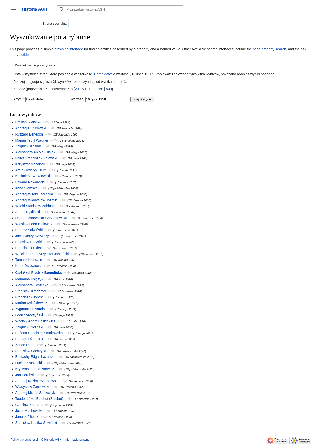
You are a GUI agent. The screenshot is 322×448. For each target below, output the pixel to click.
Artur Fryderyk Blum (30, 170)
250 (100, 89)
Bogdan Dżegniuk (29, 339)
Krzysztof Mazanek (30, 164)
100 (91, 89)
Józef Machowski (28, 411)
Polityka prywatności (24, 439)
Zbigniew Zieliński (29, 327)
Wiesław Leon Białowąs (33, 224)
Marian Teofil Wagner (31, 140)
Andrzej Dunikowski (30, 128)
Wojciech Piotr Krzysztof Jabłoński (42, 254)
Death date (102, 74)
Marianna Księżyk (29, 279)
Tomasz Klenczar (28, 260)
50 (84, 89)
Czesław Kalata (27, 405)
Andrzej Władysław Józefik (36, 200)
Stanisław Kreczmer (30, 291)
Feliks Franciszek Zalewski (36, 158)
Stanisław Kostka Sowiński (36, 423)
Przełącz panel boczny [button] (15, 12)
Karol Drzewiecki (28, 266)
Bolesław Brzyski (28, 242)
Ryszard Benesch (29, 134)
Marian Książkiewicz (31, 303)
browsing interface (68, 49)
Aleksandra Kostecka (31, 285)
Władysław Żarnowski (32, 387)
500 (109, 89)
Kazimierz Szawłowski (32, 176)
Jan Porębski (25, 375)
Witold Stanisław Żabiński (35, 206)
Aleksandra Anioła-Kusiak (35, 152)
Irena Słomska (26, 188)
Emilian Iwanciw (27, 122)
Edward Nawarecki (30, 182)
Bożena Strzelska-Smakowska (39, 333)
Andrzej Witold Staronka (34, 194)
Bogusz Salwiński (29, 230)
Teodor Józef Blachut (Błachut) (39, 399)
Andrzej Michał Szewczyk (35, 393)
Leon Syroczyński (29, 315)
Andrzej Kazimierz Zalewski (36, 381)
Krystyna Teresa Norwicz (34, 369)
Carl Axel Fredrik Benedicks (38, 273)
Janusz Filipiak (26, 417)
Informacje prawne (77, 439)
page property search (269, 49)
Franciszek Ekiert (28, 248)
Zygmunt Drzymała (30, 309)
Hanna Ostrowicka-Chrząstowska (41, 218)
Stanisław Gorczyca (30, 351)
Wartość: (77, 99)
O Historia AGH (51, 439)
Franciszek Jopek (29, 297)
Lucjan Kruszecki (28, 363)
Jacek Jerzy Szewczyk (32, 236)
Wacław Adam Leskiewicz (35, 321)
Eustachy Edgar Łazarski (34, 357)
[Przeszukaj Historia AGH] (120, 9)
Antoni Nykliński (27, 212)
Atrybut (18, 99)
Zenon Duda (24, 345)
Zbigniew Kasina (28, 146)
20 (77, 89)
